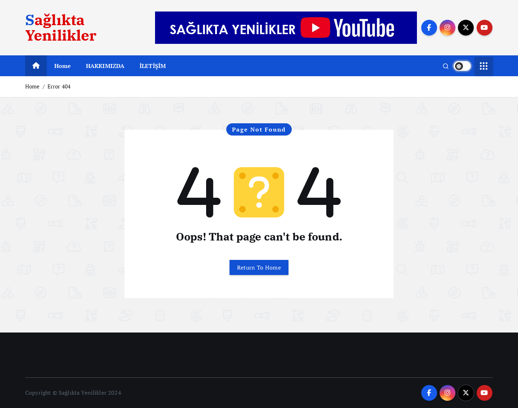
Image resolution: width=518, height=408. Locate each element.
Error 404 (59, 86)
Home (62, 66)
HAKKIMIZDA (105, 66)
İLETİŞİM (153, 66)
